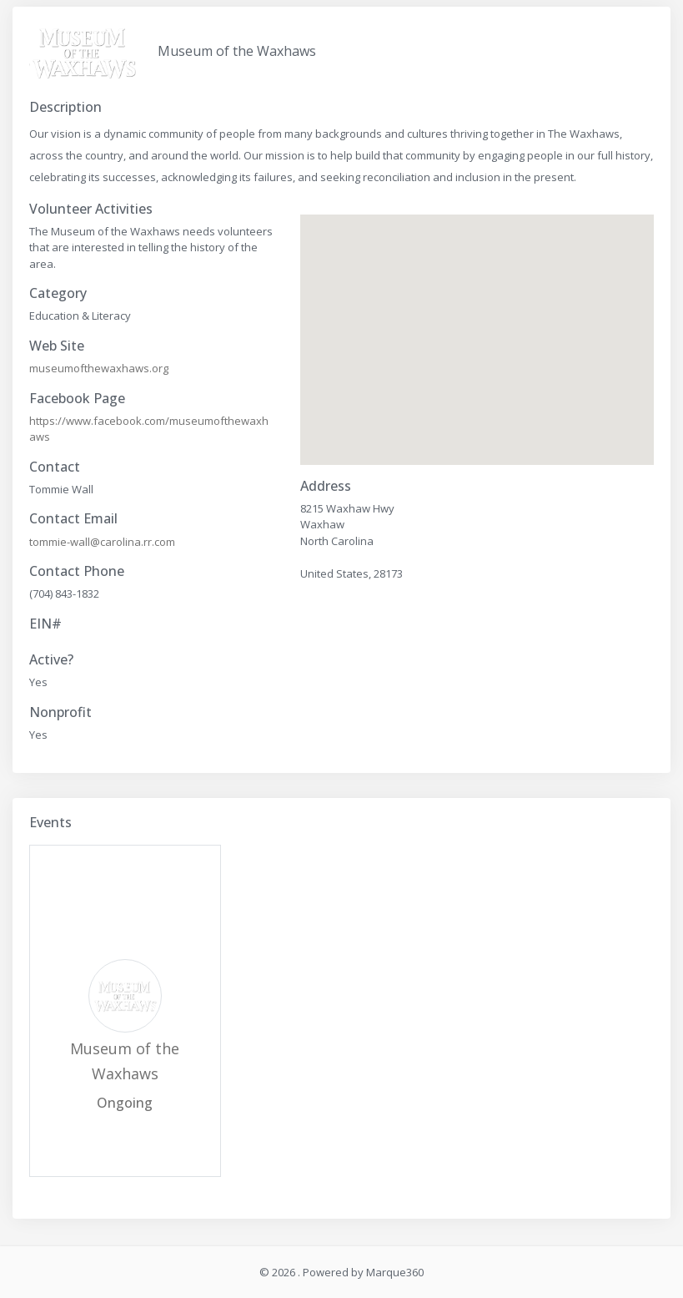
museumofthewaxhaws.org (98, 368)
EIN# (45, 624)
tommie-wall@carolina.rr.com (102, 541)
